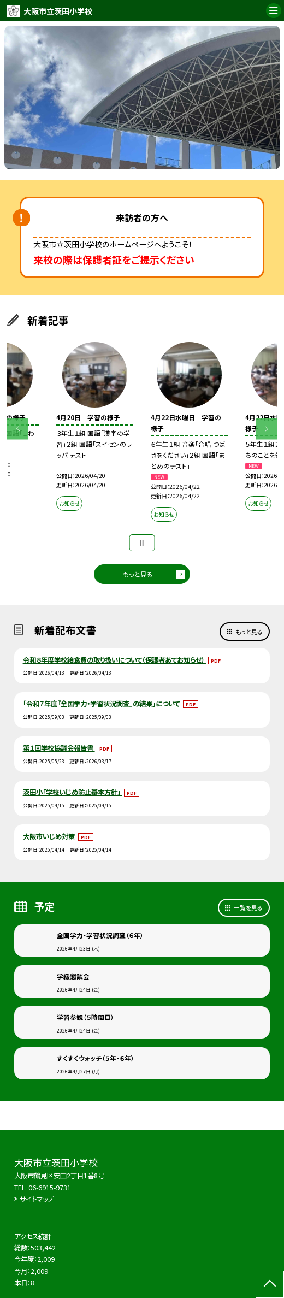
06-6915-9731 (49, 1188)
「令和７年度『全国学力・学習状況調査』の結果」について (102, 704)
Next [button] (266, 428)
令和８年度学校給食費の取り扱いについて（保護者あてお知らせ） (114, 660)
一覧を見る (248, 907)
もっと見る (138, 574)
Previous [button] (17, 428)
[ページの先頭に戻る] (269, 1284)
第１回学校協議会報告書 (59, 748)
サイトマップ (37, 1199)
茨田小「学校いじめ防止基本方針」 (72, 792)
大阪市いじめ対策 (49, 836)
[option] (142, 97)
